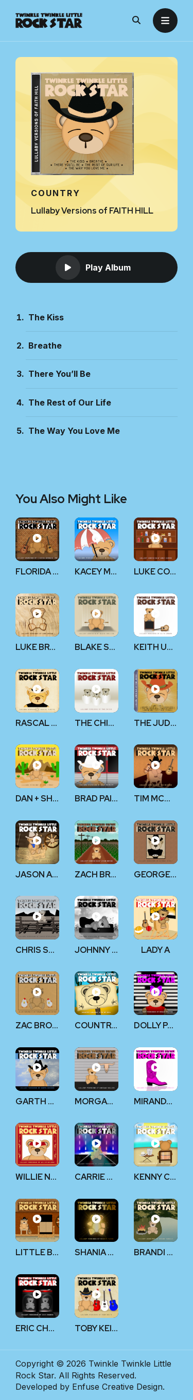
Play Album (93, 267)
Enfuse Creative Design (117, 1387)
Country (55, 193)
